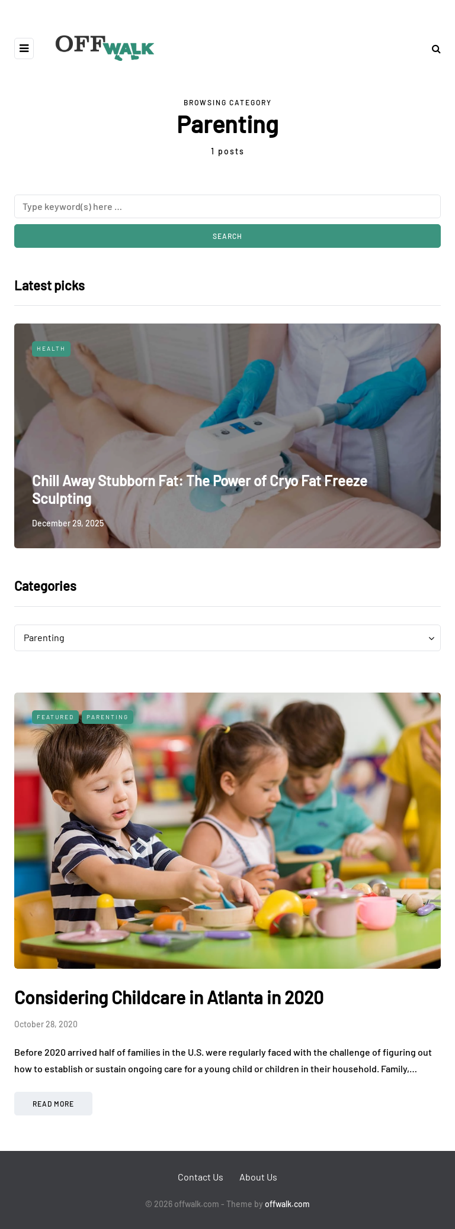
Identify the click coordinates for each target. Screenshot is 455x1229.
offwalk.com (287, 1204)
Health (51, 348)
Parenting (107, 716)
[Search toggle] (432, 48)
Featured (55, 716)
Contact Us (200, 1176)
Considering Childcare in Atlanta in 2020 (168, 997)
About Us (258, 1176)
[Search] (227, 206)
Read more (53, 1103)
